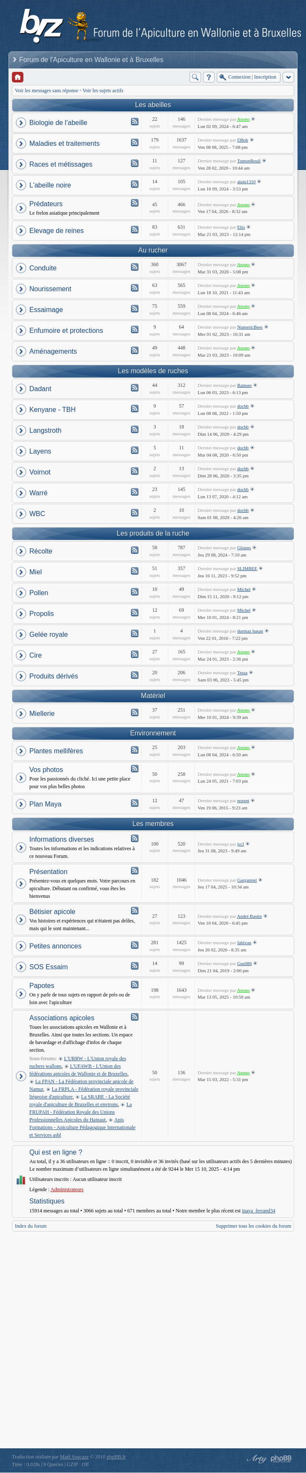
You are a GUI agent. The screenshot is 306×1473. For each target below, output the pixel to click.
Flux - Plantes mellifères (135, 750)
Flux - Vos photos (135, 768)
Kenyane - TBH (52, 409)
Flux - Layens (135, 450)
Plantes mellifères (56, 751)
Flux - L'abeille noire (135, 184)
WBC (37, 513)
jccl (240, 843)
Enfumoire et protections (66, 330)
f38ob (242, 139)
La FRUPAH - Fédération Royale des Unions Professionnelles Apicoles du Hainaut (80, 1112)
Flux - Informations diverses (135, 838)
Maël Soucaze (74, 1457)
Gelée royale (48, 634)
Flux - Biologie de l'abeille (135, 121)
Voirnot (40, 472)
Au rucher (152, 250)
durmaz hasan (250, 630)
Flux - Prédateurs (135, 203)
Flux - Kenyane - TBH (135, 408)
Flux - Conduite (135, 267)
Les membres (153, 823)
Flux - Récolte (135, 550)
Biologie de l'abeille (58, 122)
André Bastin (249, 916)
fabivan (244, 942)
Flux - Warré (135, 492)
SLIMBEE (247, 568)
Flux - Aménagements (135, 350)
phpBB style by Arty (256, 1459)
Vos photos (46, 769)
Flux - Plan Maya (135, 803)
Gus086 (244, 963)
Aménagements (53, 351)
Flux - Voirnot (135, 471)
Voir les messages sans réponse (46, 91)
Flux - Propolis (135, 612)
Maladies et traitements (64, 143)
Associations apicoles (61, 1018)
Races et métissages (61, 164)
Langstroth (45, 430)
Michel (243, 589)
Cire (35, 655)
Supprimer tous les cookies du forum (253, 1226)
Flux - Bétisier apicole (135, 910)
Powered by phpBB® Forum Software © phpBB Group (281, 1459)
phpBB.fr (116, 1457)
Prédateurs (45, 203)
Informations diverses (61, 839)
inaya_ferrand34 (258, 1211)
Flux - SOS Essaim (135, 966)
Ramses (244, 385)
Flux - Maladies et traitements (135, 142)
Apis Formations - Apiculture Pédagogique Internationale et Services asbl (82, 1127)
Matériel (153, 695)
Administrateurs (67, 1189)
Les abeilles (153, 104)
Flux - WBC (135, 513)
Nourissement (50, 288)
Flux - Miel (135, 571)
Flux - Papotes (135, 984)
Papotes (41, 985)
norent (243, 800)
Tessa (242, 672)
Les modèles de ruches (153, 371)
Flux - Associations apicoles (135, 1017)
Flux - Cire (135, 654)
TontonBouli (249, 160)
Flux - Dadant (135, 388)
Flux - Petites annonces (135, 945)
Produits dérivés (53, 676)
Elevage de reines (56, 230)
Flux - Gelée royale (135, 633)
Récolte (40, 551)
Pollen (38, 592)
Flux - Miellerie (135, 712)
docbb (243, 406)
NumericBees (250, 326)
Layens (40, 451)
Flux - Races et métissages (135, 163)
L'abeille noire (50, 185)
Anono (243, 119)
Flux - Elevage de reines (135, 229)
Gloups (244, 547)
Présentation (48, 871)
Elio (241, 227)
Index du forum (31, 1226)
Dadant (40, 388)
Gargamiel (247, 880)
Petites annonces (55, 946)
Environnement (153, 733)
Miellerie (42, 713)
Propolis (41, 613)
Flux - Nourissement (135, 288)
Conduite (43, 268)
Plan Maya (45, 804)
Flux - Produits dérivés (135, 675)
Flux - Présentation (135, 870)
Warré (38, 493)
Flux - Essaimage (135, 308)
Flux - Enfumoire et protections (135, 329)
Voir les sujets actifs (102, 91)
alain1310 (246, 181)
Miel (35, 572)
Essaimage (46, 309)
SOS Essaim (48, 967)
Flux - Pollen (135, 592)
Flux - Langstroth (135, 429)
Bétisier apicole (52, 911)
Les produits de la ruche (153, 533)
